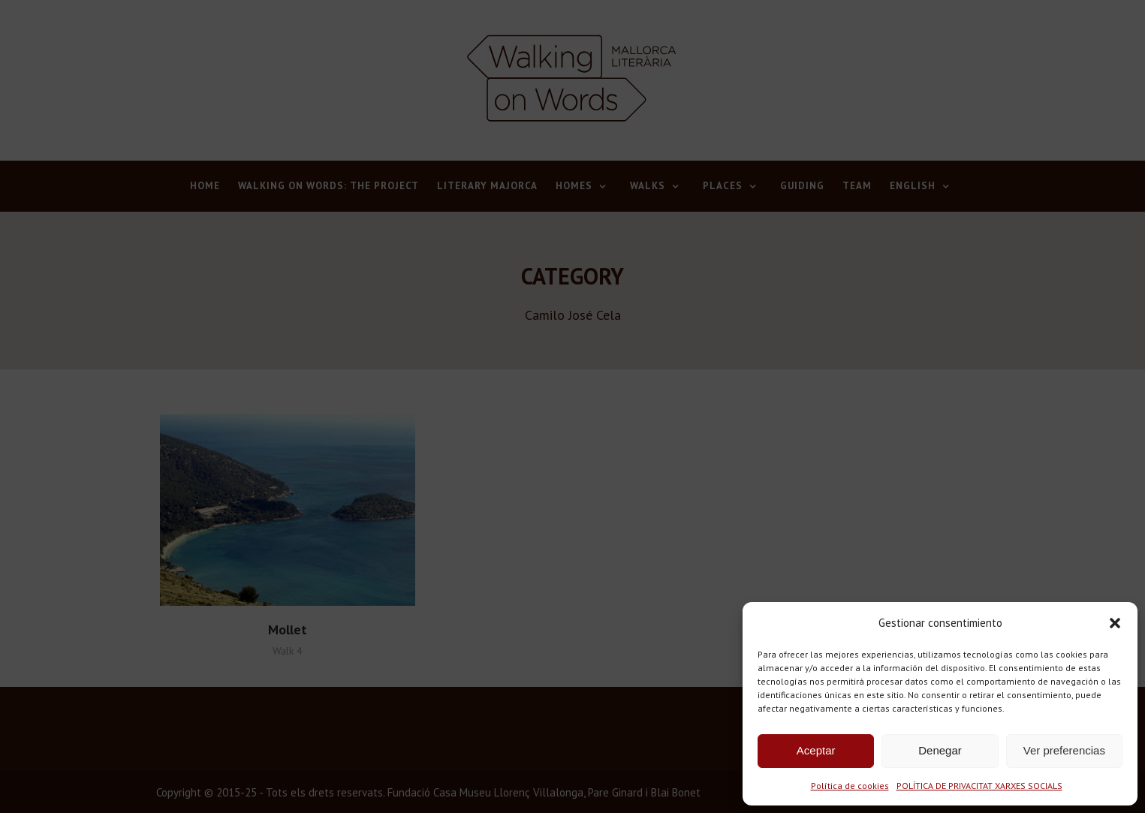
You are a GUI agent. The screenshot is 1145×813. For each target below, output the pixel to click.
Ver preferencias (1064, 750)
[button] (1114, 623)
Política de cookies (850, 785)
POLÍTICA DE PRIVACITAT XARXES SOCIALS (979, 785)
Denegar (940, 750)
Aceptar (816, 750)
